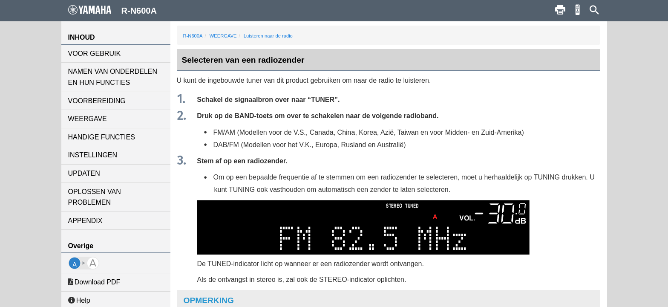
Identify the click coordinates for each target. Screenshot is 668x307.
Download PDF (94, 282)
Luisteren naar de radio (268, 35)
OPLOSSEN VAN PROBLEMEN (94, 197)
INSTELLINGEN (93, 155)
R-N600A (193, 35)
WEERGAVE (87, 118)
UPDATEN (84, 173)
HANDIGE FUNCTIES (101, 137)
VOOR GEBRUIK (94, 53)
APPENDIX (85, 220)
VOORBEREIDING (97, 100)
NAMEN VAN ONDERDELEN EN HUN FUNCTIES (113, 77)
